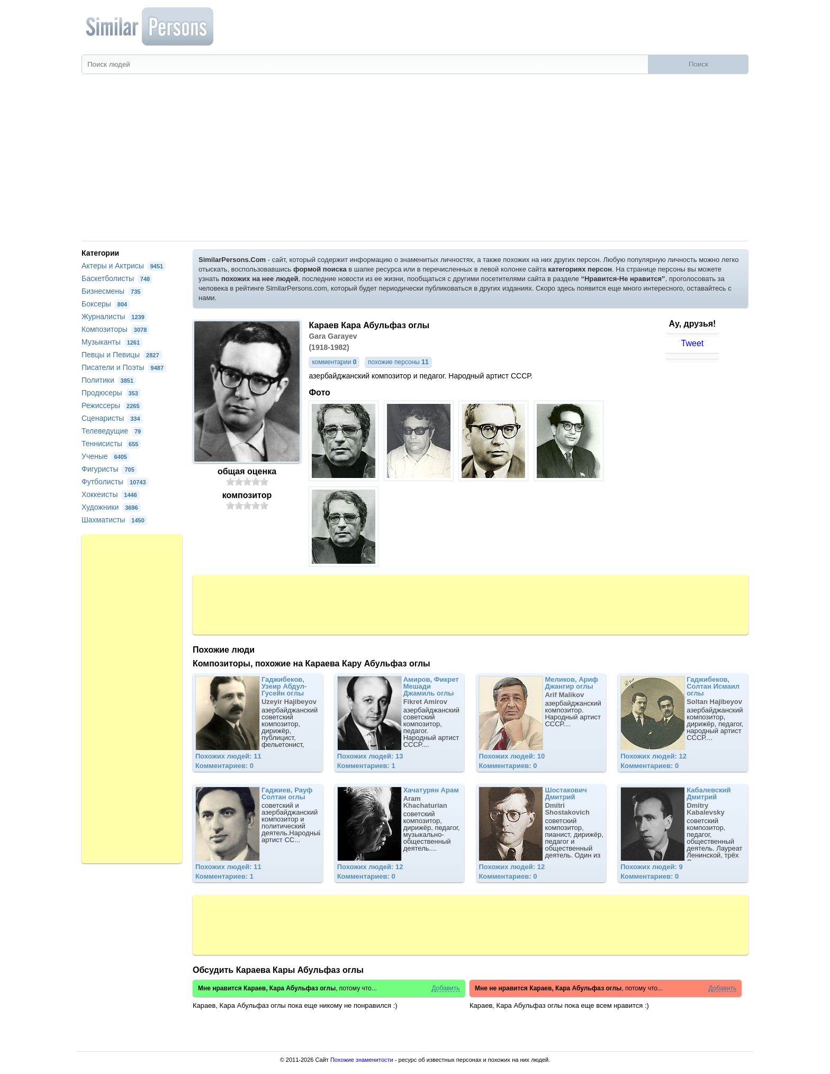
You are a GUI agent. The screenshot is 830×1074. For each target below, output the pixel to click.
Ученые (106, 456)
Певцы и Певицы (122, 354)
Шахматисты (114, 520)
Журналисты (114, 316)
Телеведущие (112, 431)
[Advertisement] (415, 161)
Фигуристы (109, 469)
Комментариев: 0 (224, 765)
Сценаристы (112, 418)
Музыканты (112, 342)
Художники (111, 507)
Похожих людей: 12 (653, 756)
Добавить (445, 988)
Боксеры (106, 304)
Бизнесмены (112, 291)
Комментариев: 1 (366, 765)
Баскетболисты (117, 278)
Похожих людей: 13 (370, 756)
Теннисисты (111, 443)
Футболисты (115, 481)
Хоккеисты (111, 494)
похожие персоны (398, 362)
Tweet (692, 343)
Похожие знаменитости (361, 1060)
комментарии (334, 362)
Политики (109, 380)
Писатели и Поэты (124, 367)
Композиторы (115, 329)
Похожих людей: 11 (228, 756)
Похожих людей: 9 (651, 866)
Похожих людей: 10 (512, 756)
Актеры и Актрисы (124, 265)
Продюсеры (111, 393)
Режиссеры (112, 405)
